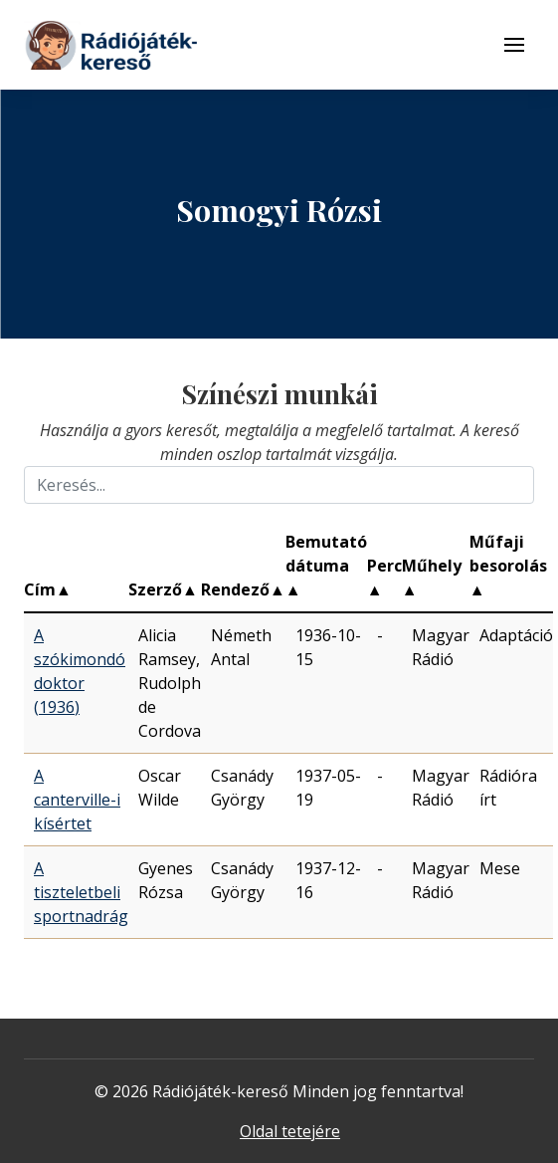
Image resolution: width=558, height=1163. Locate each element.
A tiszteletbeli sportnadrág (81, 892)
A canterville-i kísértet (77, 799)
